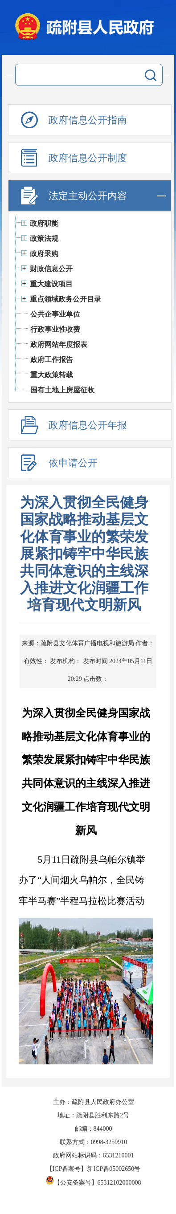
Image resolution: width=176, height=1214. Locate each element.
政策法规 (44, 238)
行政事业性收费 (55, 329)
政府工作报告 (51, 359)
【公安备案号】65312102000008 (93, 1182)
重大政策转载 (51, 375)
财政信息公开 (51, 269)
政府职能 (44, 223)
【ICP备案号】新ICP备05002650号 (93, 1168)
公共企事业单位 (55, 314)
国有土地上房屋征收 (62, 390)
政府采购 (44, 253)
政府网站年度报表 (58, 344)
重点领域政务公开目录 (65, 299)
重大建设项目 (51, 284)
